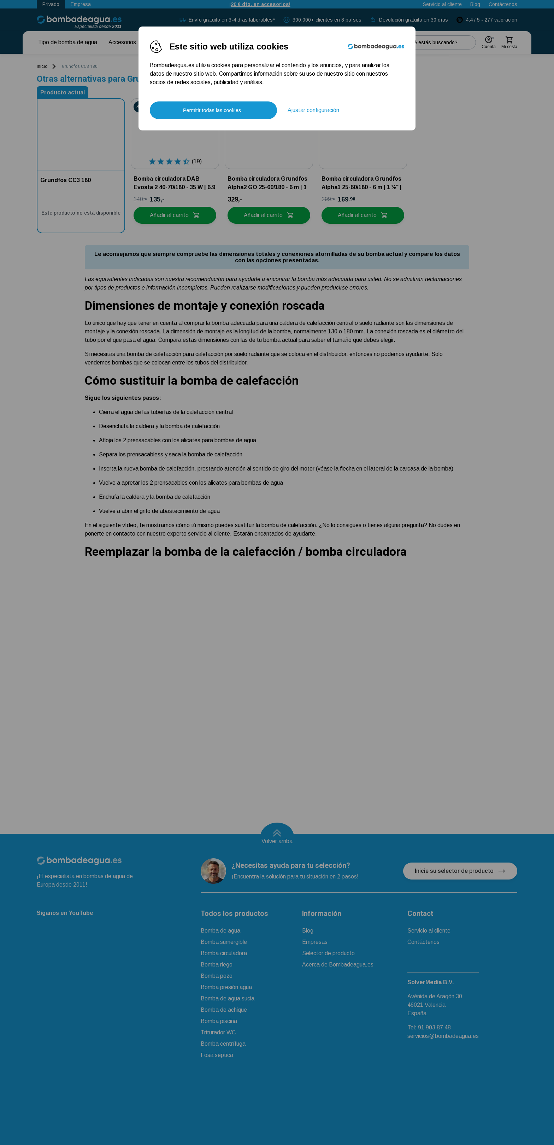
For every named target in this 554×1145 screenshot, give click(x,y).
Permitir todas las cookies (212, 110)
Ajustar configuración (313, 110)
